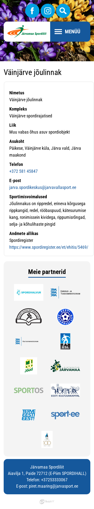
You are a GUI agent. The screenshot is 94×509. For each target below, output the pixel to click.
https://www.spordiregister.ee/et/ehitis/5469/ (48, 247)
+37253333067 (54, 479)
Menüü (72, 31)
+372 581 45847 (23, 171)
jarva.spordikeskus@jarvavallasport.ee (42, 187)
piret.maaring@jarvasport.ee (53, 486)
